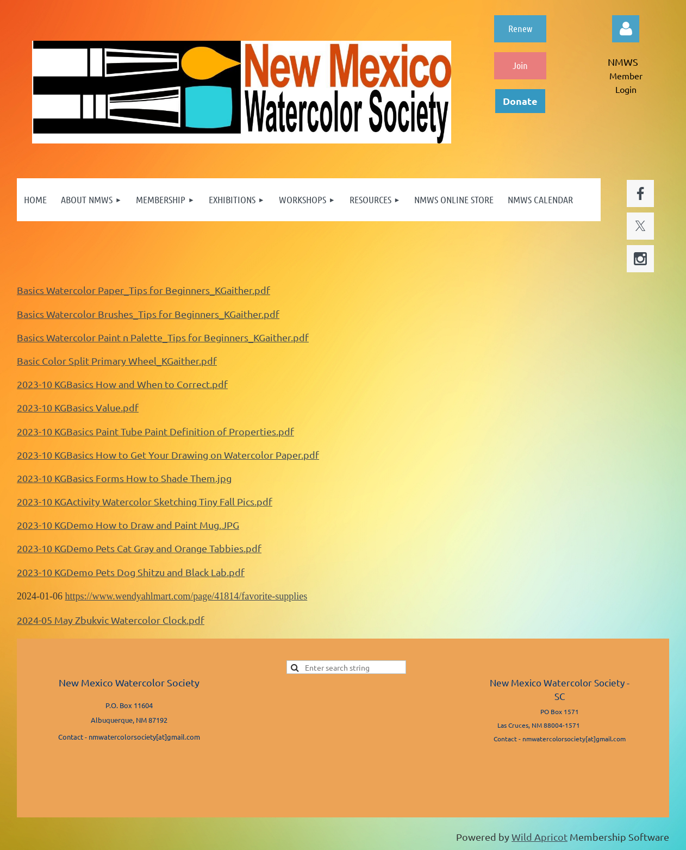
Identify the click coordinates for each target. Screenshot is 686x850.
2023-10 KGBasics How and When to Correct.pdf (122, 384)
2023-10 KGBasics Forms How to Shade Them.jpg (124, 478)
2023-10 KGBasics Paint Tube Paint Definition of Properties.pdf (155, 431)
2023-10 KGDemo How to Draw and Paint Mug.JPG (128, 524)
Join (520, 65)
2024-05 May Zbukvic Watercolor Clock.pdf (110, 620)
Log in (625, 28)
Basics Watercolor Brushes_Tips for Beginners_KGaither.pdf (148, 314)
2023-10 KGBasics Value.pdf (78, 407)
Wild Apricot (539, 836)
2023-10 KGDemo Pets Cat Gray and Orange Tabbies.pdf (139, 548)
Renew (520, 28)
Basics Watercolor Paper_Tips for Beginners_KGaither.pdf (143, 290)
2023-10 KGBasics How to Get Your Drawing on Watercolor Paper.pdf (168, 454)
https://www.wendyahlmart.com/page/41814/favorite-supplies (186, 596)
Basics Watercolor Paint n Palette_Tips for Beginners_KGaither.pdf (163, 337)
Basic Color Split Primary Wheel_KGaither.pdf (117, 360)
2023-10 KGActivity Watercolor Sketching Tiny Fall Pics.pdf (144, 501)
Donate (520, 101)
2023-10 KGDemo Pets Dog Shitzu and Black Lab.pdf (131, 572)
